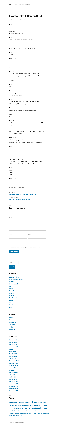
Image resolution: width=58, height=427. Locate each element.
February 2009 (13, 372)
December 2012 (14, 340)
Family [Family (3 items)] (42, 405)
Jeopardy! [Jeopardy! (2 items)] (45, 408)
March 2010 (13, 354)
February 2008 (13, 381)
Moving (12, 324)
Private (11, 295)
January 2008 (13, 384)
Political (11, 293)
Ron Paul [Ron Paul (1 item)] (21, 413)
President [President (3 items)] (11, 413)
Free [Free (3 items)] (15, 408)
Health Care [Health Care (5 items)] (24, 408)
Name (10, 234)
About (11, 318)
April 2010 (12, 351)
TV (10, 302)
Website (10, 240)
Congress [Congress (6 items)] (25, 405)
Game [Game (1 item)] (17, 408)
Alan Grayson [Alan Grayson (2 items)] (12, 402)
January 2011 (13, 347)
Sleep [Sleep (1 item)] (23, 413)
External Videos (14, 277)
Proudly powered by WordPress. (17, 422)
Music (11, 320)
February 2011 (13, 344)
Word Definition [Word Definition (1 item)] (20, 415)
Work (10, 307)
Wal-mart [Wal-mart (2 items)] (16, 415)
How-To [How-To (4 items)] (31, 408)
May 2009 (12, 370)
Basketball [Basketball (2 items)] (41, 402)
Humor (12, 187)
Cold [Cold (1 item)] (18, 405)
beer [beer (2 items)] (45, 402)
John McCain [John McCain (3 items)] (12, 410)
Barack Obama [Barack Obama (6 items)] (33, 402)
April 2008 (12, 377)
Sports (11, 300)
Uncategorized (13, 305)
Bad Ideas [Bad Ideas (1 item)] (26, 402)
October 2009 (13, 365)
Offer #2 (12, 329)
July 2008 (12, 375)
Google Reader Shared (16, 279)
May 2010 (12, 349)
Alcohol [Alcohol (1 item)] (16, 402)
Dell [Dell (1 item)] (30, 405)
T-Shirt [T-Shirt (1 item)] (30, 413)
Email (29, 234)
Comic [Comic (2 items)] (20, 405)
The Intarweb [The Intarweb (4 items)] (35, 413)
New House (12, 322)
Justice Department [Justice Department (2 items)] (20, 410)
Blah (10, 4)
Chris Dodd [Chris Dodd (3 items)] (14, 405)
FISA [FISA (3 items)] (45, 405)
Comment (11, 217)
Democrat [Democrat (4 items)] (34, 405)
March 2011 (13, 342)
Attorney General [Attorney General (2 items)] (21, 402)
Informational (16, 187)
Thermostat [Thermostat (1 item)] (40, 413)
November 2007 (14, 388)
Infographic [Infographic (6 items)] (38, 408)
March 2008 (13, 379)
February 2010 (13, 356)
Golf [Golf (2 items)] (19, 408)
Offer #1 (12, 327)
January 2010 (13, 358)
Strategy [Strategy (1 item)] (27, 413)
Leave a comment (29, 19)
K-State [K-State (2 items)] (26, 410)
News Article (13, 291)
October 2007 (13, 391)
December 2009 (14, 361)
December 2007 (14, 386)
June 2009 (12, 368)
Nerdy (22, 187)
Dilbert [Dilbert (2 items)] (38, 405)
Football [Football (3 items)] (11, 408)
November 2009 (14, 363)
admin (12, 19)
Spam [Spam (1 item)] (25, 413)
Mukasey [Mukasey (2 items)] (37, 410)
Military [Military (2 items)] (30, 410)
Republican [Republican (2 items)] (17, 413)
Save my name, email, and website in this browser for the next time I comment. (26, 247)
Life (20, 187)
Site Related (13, 298)
